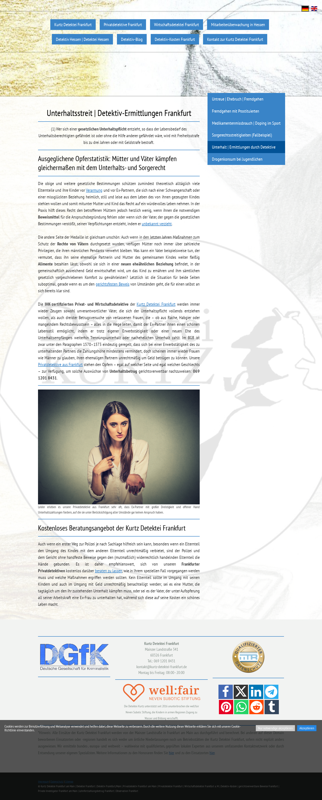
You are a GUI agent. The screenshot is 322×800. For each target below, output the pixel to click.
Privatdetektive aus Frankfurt (60, 364)
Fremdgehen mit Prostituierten (235, 111)
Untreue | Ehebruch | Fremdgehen (237, 99)
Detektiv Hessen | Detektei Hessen (82, 39)
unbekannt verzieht (157, 224)
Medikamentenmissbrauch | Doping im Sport (246, 123)
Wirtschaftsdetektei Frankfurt (176, 24)
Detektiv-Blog (132, 39)
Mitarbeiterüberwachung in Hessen (238, 24)
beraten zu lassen (108, 571)
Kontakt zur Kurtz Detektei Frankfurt (235, 39)
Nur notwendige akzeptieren (275, 728)
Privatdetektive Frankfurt (123, 24)
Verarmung (94, 190)
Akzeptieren (306, 728)
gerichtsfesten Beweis (112, 284)
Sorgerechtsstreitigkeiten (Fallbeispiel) (242, 135)
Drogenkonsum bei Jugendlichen (237, 159)
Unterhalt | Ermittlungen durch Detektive (243, 147)
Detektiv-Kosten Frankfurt (175, 39)
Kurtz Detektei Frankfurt (73, 24)
